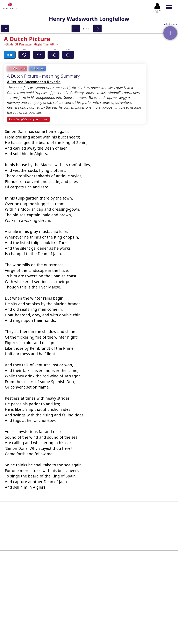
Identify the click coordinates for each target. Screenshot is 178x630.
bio (5, 28)
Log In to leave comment (89, 598)
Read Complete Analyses (23, 119)
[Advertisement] (89, 520)
